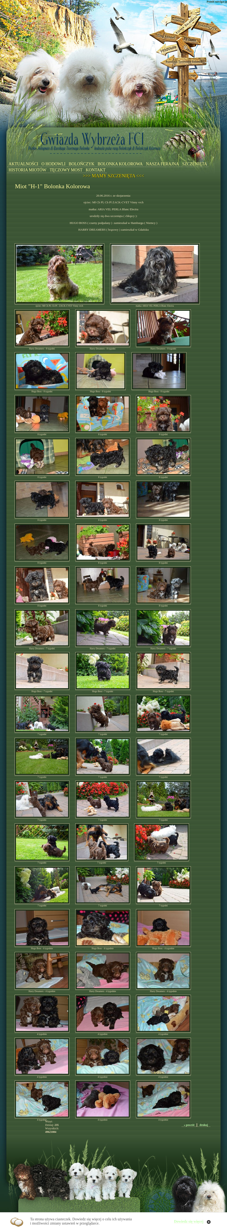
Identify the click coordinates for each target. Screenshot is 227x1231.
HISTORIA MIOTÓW (27, 170)
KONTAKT (96, 170)
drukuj (203, 1125)
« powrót (189, 1125)
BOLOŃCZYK (81, 164)
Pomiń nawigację (217, 1)
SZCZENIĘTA (194, 164)
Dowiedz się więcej (188, 1221)
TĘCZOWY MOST (66, 170)
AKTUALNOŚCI (23, 164)
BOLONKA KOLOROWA (120, 164)
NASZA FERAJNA (162, 164)
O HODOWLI (53, 164)
